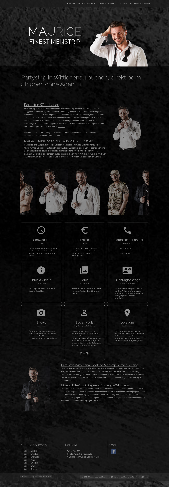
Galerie (91, 3)
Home (71, 3)
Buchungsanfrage (140, 3)
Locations (122, 3)
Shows (81, 3)
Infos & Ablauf (106, 3)
